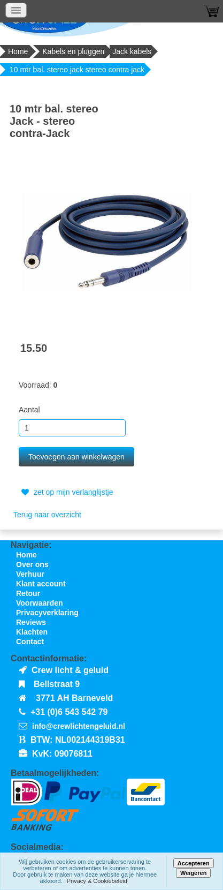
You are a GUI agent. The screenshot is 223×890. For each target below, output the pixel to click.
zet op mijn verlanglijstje (66, 492)
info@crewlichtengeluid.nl (78, 726)
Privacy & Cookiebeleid (97, 881)
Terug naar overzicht (47, 514)
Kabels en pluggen (73, 51)
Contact (30, 641)
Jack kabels (131, 51)
